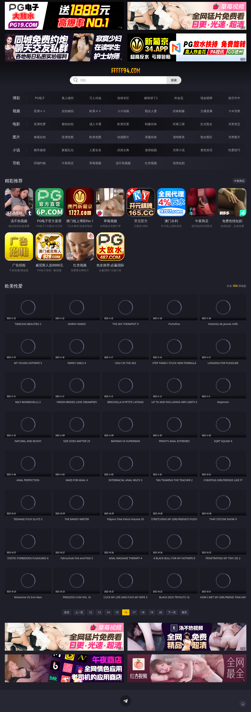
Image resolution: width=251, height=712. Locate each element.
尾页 (184, 612)
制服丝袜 (151, 124)
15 (117, 612)
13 (99, 612)
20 (160, 612)
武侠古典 (123, 150)
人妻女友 (95, 150)
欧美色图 (95, 137)
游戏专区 (123, 98)
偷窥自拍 (40, 137)
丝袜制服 (179, 111)
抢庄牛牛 (234, 98)
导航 (16, 162)
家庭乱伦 (68, 150)
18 (142, 612)
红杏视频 (151, 163)
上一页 (79, 612)
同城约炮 (40, 163)
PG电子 (40, 98)
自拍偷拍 (68, 111)
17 (133, 612)
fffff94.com (125, 70)
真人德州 (68, 98)
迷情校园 (151, 150)
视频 (16, 110)
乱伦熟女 (206, 124)
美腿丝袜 (151, 137)
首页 (66, 612)
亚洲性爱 (40, 124)
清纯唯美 (179, 137)
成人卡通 (95, 124)
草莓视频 (95, 163)
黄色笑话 (206, 150)
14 (108, 612)
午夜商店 (68, 163)
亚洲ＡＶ (40, 111)
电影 (16, 123)
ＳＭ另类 (234, 111)
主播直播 (206, 111)
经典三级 (179, 124)
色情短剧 (179, 163)
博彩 (16, 97)
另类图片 (234, 137)
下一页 (172, 612)
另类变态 (234, 124)
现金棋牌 (206, 98)
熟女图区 (206, 137)
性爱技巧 (234, 150)
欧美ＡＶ (95, 111)
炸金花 (178, 98)
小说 (16, 149)
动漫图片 (123, 137)
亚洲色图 (68, 137)
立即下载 (151, 703)
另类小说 (179, 150)
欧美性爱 (123, 124)
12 (90, 612)
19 (151, 612)
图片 (16, 136)
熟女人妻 (151, 111)
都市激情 (40, 150)
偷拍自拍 (68, 124)
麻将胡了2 (151, 98)
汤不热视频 (123, 163)
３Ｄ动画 (123, 111)
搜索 (174, 80)
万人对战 (95, 98)
